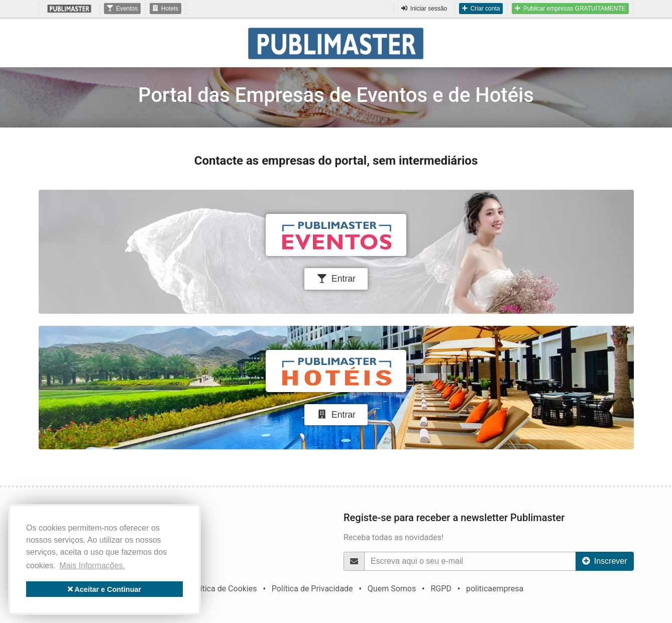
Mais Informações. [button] (92, 565)
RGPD (440, 588)
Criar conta (481, 8)
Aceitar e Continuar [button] (104, 589)
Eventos (122, 8)
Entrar (336, 279)
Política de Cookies (222, 588)
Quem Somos (392, 588)
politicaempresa (494, 588)
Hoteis (165, 8)
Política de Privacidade (312, 588)
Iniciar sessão (424, 8)
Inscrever (604, 561)
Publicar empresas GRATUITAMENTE (570, 8)
